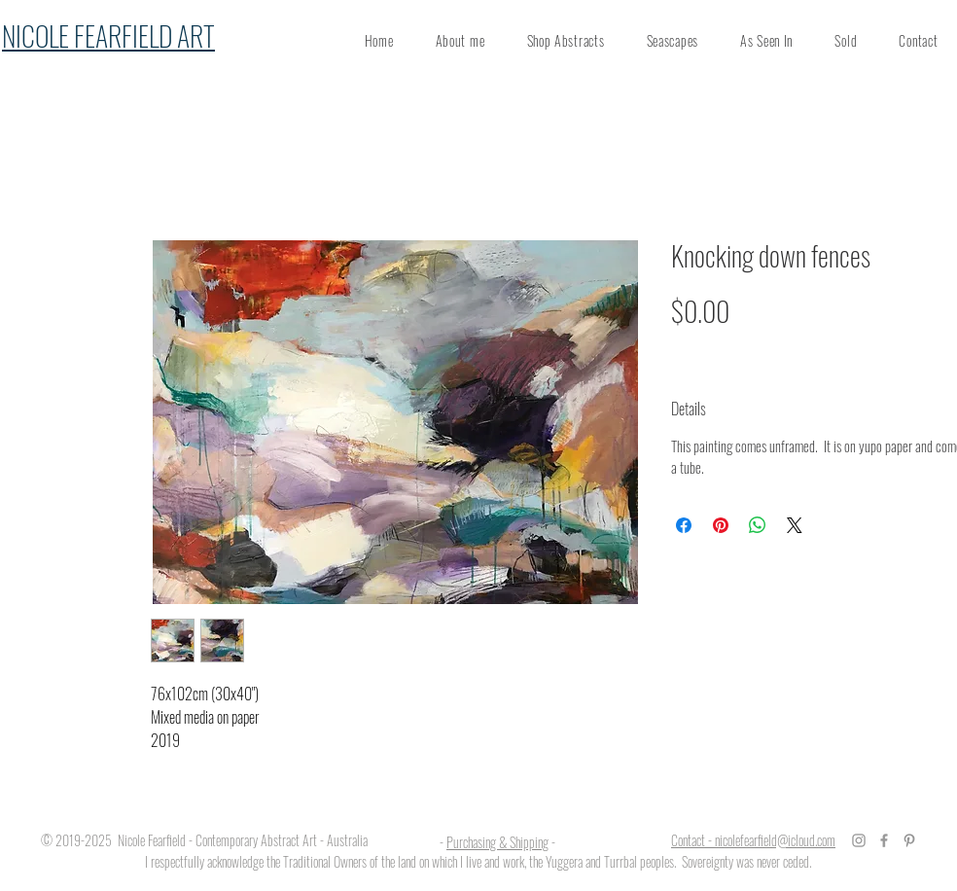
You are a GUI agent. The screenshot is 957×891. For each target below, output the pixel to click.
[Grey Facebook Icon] (884, 840)
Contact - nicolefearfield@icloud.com (753, 840)
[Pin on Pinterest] (720, 525)
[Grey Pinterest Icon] (909, 840)
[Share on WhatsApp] (757, 525)
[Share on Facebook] (683, 525)
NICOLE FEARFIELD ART (108, 35)
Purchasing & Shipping (497, 842)
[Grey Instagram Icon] (859, 840)
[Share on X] (794, 525)
